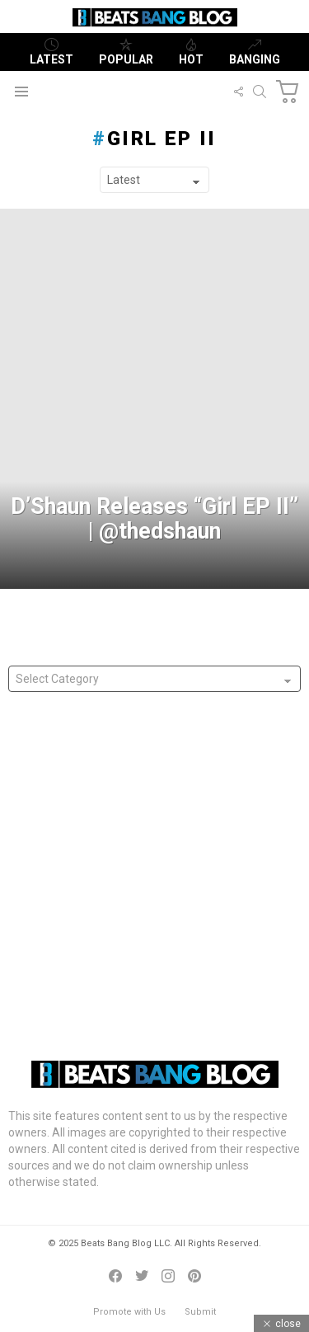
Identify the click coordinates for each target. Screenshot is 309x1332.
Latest (51, 52)
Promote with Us (129, 1311)
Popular (126, 52)
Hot (191, 52)
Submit (200, 1311)
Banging (254, 52)
